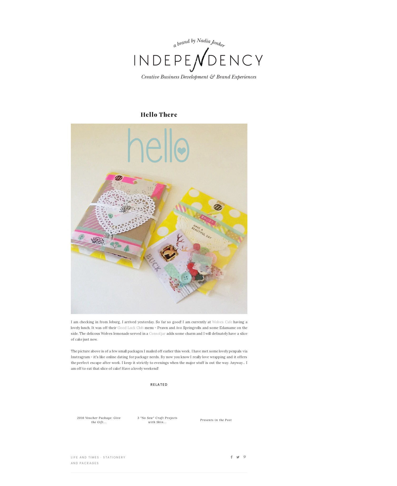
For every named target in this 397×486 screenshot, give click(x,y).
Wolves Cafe (222, 322)
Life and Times (85, 457)
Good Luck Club (130, 328)
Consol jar (157, 333)
